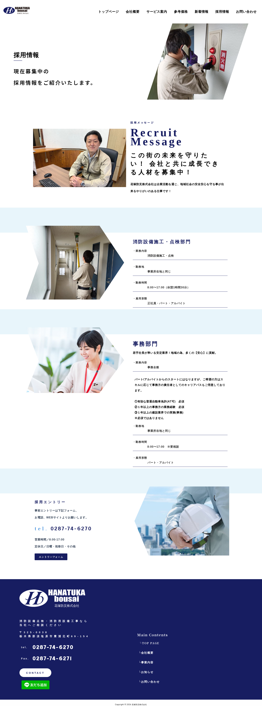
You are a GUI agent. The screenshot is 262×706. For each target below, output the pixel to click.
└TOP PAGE (149, 643)
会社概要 (133, 11)
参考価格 (181, 11)
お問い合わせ (246, 11)
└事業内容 (146, 662)
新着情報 (201, 11)
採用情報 (222, 11)
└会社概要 (146, 652)
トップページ (108, 11)
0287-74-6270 (53, 647)
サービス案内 (156, 11)
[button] (180, 553)
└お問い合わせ (149, 681)
